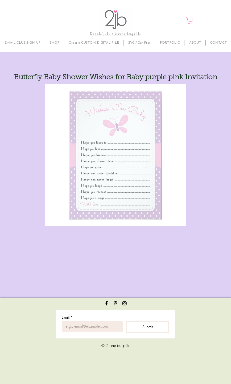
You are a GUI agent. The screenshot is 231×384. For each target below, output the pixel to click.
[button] (190, 20)
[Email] (91, 326)
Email (67, 317)
